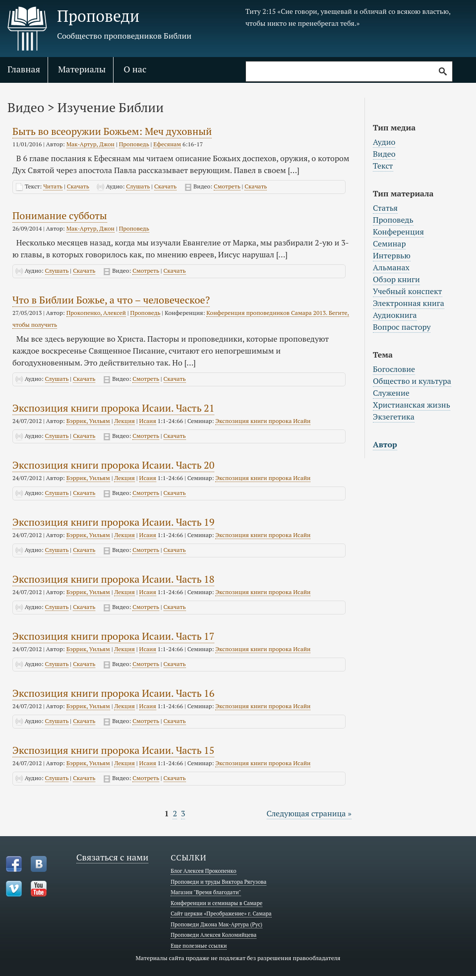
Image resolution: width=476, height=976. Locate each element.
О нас (134, 69)
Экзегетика (394, 416)
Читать (52, 186)
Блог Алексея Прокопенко (203, 870)
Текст (383, 165)
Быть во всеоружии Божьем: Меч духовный (112, 131)
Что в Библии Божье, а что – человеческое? (111, 299)
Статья (385, 207)
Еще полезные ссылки (199, 945)
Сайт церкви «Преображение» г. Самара (221, 913)
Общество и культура (412, 380)
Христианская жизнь (411, 404)
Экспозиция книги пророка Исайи (262, 421)
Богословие (394, 369)
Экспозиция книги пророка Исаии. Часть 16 (113, 693)
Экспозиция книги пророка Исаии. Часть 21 (113, 408)
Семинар (389, 243)
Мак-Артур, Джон (90, 144)
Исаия (147, 421)
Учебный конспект (407, 291)
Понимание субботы (59, 215)
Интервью (392, 255)
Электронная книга (408, 303)
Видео (384, 153)
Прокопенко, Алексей (96, 312)
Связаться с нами (112, 857)
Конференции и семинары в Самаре (216, 903)
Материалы (82, 69)
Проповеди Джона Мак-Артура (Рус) (216, 924)
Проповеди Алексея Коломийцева (213, 934)
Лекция (124, 421)
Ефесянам (167, 144)
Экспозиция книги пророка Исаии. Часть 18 (113, 579)
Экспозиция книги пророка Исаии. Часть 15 (113, 750)
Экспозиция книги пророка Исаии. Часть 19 (113, 522)
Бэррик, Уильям (88, 421)
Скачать (78, 186)
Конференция (398, 231)
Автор (385, 444)
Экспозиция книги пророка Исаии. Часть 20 (113, 465)
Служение (391, 392)
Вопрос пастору (401, 326)
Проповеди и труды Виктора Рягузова (218, 881)
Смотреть (227, 186)
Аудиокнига (395, 314)
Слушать (138, 186)
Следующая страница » (309, 813)
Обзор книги (396, 279)
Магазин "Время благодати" (206, 892)
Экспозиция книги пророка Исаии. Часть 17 (113, 636)
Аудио (384, 141)
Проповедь (134, 144)
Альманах (391, 267)
